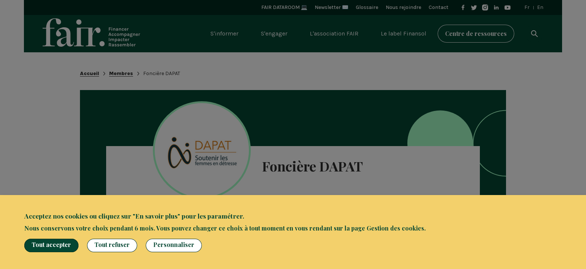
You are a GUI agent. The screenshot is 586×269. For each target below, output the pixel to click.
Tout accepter (51, 244)
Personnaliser (173, 244)
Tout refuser (112, 244)
